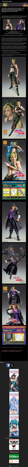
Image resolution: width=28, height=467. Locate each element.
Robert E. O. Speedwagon (11, 351)
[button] (1, 13)
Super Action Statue (17, 351)
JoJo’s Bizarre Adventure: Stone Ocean (13, 350)
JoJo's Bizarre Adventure (5, 350)
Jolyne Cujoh (20, 350)
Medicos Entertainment (5, 351)
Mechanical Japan (7, 1)
